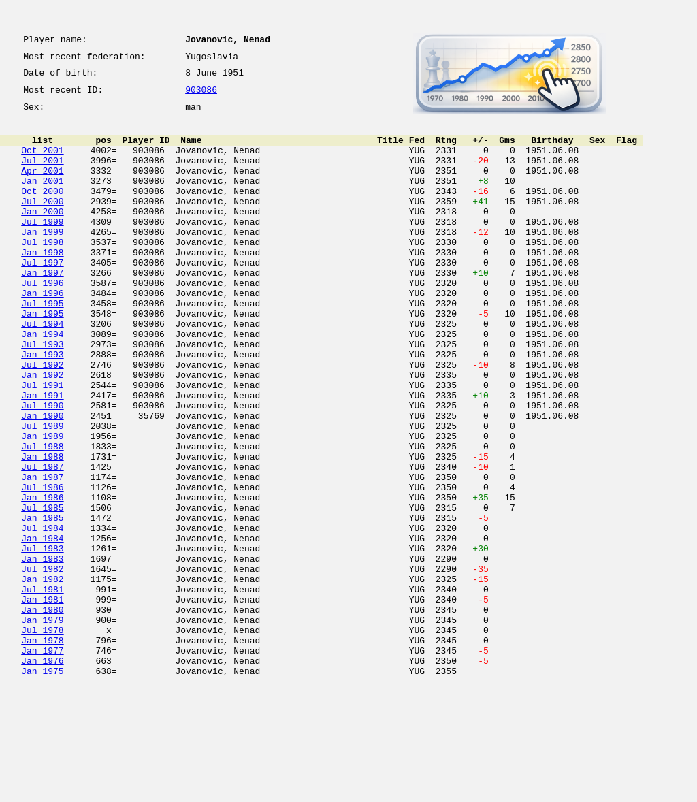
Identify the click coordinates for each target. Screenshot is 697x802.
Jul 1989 (42, 493)
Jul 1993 (42, 395)
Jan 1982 (42, 677)
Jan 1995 (42, 358)
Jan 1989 (42, 505)
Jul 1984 (42, 615)
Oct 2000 (42, 211)
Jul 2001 (42, 174)
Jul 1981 (42, 689)
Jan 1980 (42, 713)
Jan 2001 (42, 199)
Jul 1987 (42, 542)
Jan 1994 (42, 382)
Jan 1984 (42, 628)
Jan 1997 (42, 309)
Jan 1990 (42, 481)
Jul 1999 (42, 248)
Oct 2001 (42, 162)
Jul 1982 (42, 664)
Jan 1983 (42, 652)
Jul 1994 (42, 370)
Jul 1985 (42, 591)
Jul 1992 (42, 419)
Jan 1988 (42, 530)
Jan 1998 (42, 284)
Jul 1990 (42, 468)
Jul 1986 (42, 566)
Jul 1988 (42, 517)
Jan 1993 (42, 407)
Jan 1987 (42, 554)
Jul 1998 (42, 272)
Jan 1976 (42, 775)
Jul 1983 (42, 640)
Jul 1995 (42, 346)
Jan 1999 (42, 260)
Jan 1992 (42, 432)
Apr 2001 (42, 186)
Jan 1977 (42, 762)
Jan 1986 (42, 579)
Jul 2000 (42, 223)
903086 (201, 97)
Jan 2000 (42, 235)
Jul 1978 (42, 738)
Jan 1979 (42, 726)
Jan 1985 (42, 603)
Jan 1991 (42, 456)
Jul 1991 (42, 444)
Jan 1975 (42, 787)
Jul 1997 (42, 297)
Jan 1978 (42, 750)
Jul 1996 (42, 321)
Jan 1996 (42, 333)
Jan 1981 (42, 701)
